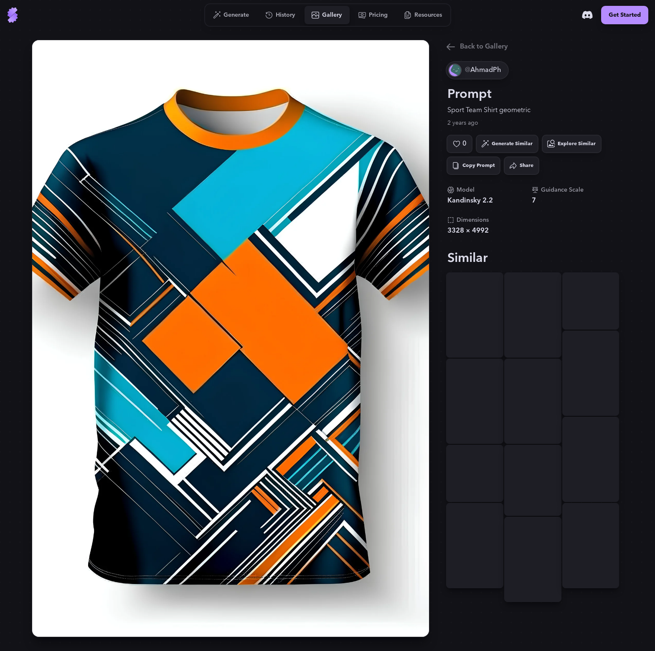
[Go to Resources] (423, 15)
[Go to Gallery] (327, 15)
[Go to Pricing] (373, 15)
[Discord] (587, 15)
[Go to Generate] (231, 15)
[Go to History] (280, 15)
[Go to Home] (12, 15)
